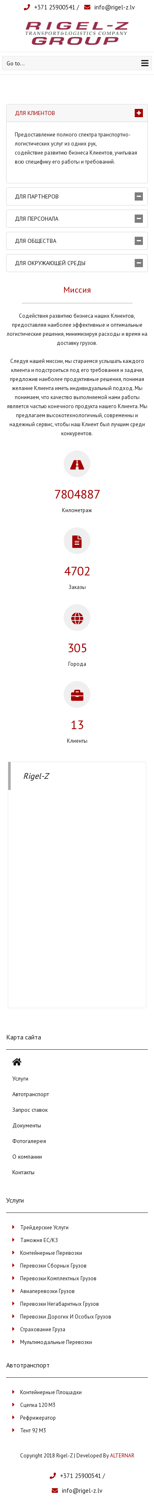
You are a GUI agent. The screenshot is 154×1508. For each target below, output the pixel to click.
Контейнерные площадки (51, 1392)
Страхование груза (42, 1329)
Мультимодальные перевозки (56, 1342)
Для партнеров (37, 196)
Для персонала (36, 218)
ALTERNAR (122, 1455)
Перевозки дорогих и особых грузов (65, 1316)
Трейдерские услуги (44, 1227)
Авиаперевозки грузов (47, 1291)
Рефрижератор (38, 1417)
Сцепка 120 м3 (37, 1405)
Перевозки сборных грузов (53, 1265)
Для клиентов (35, 113)
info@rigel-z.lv (114, 7)
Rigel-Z (35, 776)
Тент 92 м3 (33, 1430)
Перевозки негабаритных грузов (59, 1303)
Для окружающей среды (50, 263)
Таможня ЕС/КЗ (39, 1240)
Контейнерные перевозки (51, 1252)
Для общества (35, 241)
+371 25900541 (54, 7)
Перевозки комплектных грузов (58, 1278)
